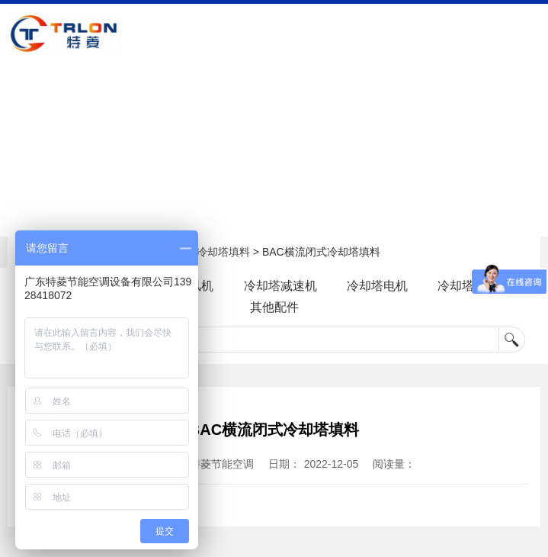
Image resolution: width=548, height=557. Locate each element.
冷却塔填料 (223, 252)
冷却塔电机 (387, 285)
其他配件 (274, 307)
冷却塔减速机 (280, 285)
